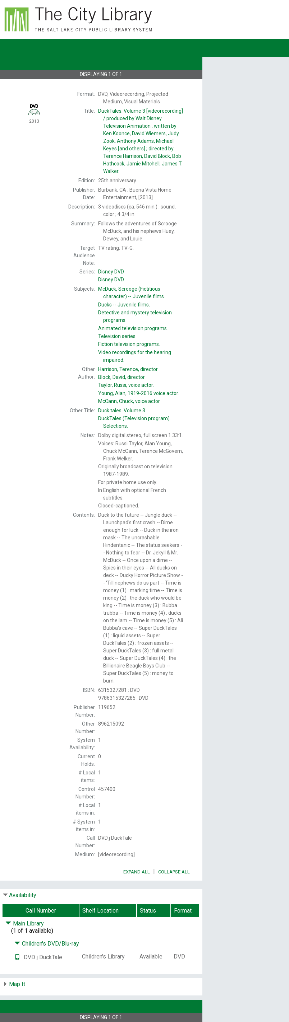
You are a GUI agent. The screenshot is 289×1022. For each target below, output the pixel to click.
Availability (22, 895)
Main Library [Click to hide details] (24, 923)
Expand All (136, 872)
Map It (17, 984)
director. (128, 369)
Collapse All (174, 872)
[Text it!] (17, 957)
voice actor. (126, 385)
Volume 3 (121, 410)
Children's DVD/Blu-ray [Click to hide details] (46, 943)
